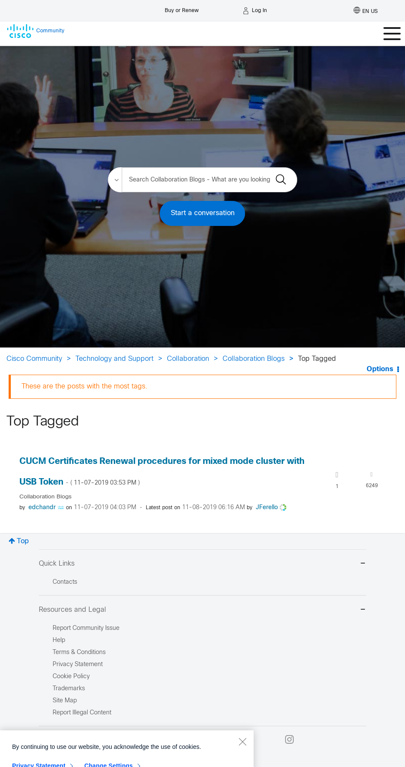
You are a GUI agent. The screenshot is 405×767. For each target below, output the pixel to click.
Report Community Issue (86, 628)
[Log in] (255, 11)
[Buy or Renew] (182, 8)
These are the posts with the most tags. (85, 386)
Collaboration (188, 359)
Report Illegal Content (82, 713)
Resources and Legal (202, 610)
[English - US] (366, 11)
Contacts (65, 582)
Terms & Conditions (79, 652)
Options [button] (380, 369)
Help (59, 640)
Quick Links (202, 564)
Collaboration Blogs (254, 359)
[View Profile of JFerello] (267, 507)
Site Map (65, 701)
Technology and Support (114, 359)
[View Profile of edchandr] (42, 507)
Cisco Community (34, 359)
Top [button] (23, 541)
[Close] (242, 760)
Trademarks (69, 689)
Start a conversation (203, 213)
